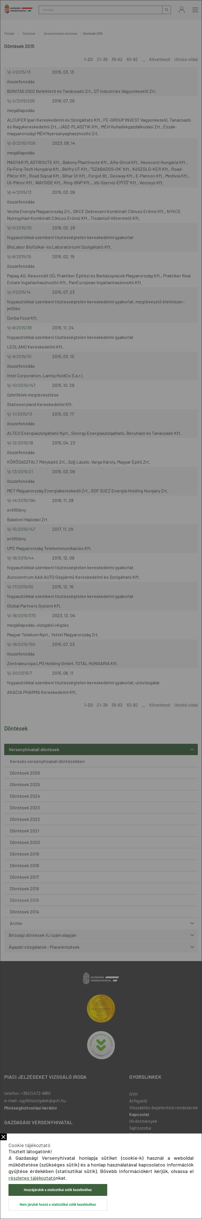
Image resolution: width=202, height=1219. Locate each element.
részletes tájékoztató (32, 1178)
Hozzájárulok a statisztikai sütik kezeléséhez (58, 1190)
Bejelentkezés (181, 9)
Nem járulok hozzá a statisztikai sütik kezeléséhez (58, 1205)
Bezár (3, 1137)
